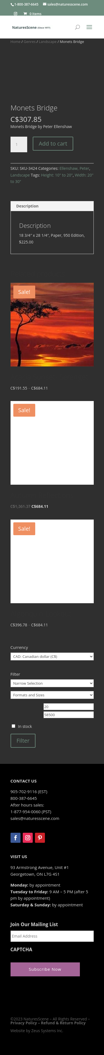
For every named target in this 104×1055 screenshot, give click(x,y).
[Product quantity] (19, 144)
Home (16, 41)
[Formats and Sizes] (52, 695)
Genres (29, 41)
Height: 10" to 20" (57, 175)
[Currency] (52, 656)
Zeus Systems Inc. (47, 1030)
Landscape (48, 41)
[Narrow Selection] (52, 683)
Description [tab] (27, 206)
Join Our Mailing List (34, 924)
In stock (25, 726)
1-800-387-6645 (26, 4)
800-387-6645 (24, 798)
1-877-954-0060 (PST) (31, 811)
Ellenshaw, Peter (74, 168)
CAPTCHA (21, 950)
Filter (23, 740)
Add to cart (53, 143)
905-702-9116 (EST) (29, 791)
